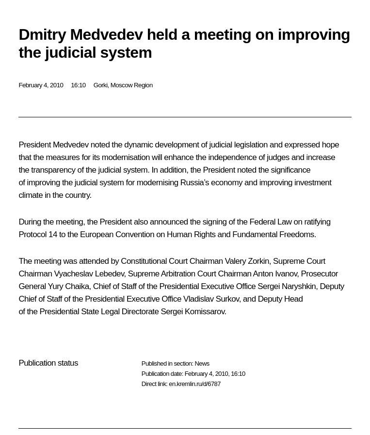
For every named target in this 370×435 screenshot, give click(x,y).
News (201, 363)
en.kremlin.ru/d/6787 (195, 383)
